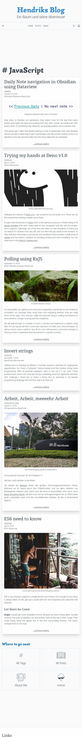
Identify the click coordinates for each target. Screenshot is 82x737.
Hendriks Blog (41, 10)
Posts (38, 25)
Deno (30, 222)
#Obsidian (8, 96)
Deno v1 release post (28, 240)
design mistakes (11, 225)
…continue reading (41, 143)
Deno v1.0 (30, 214)
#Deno (6, 165)
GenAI (45, 25)
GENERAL (7, 91)
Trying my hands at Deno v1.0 (35, 155)
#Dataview (17, 96)
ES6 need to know (23, 519)
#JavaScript (25, 96)
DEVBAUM (8, 160)
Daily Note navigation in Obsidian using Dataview (40, 84)
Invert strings (18, 351)
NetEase (23, 485)
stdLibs (7, 237)
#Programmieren (10, 408)
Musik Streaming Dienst (14, 494)
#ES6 (6, 528)
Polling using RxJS (23, 259)
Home (30, 25)
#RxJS (6, 266)
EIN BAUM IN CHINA (11, 403)
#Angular (20, 266)
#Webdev (12, 266)
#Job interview (18, 360)
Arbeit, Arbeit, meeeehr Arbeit (36, 398)
